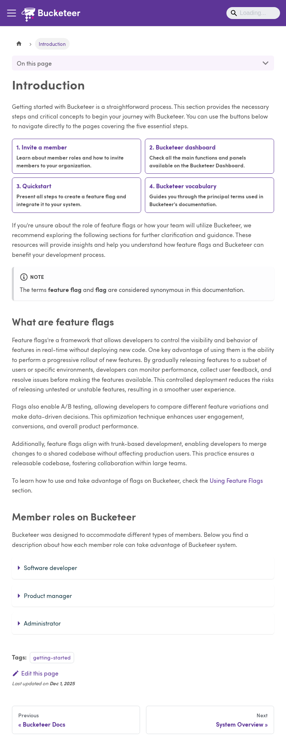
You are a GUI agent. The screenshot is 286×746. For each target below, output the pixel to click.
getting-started (52, 657)
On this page (34, 63)
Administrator (42, 623)
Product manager (48, 595)
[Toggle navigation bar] (11, 13)
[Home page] (19, 44)
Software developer (50, 568)
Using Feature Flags (236, 480)
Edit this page (35, 673)
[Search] (253, 13)
